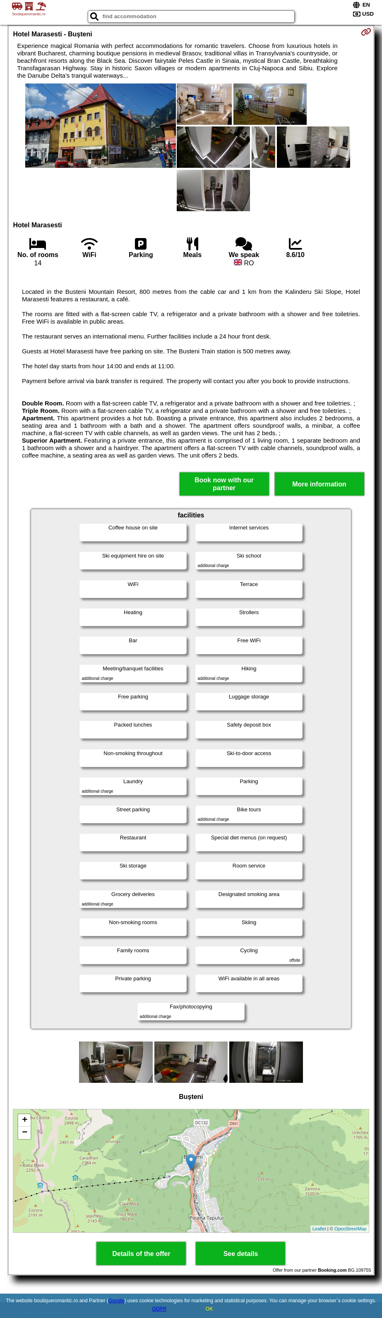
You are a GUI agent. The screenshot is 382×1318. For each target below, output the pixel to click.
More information (319, 484)
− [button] (24, 1133)
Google (116, 1301)
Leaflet (319, 1228)
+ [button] (24, 1120)
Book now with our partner (224, 484)
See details (240, 1253)
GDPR (159, 1309)
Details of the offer (141, 1253)
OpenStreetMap (350, 1228)
